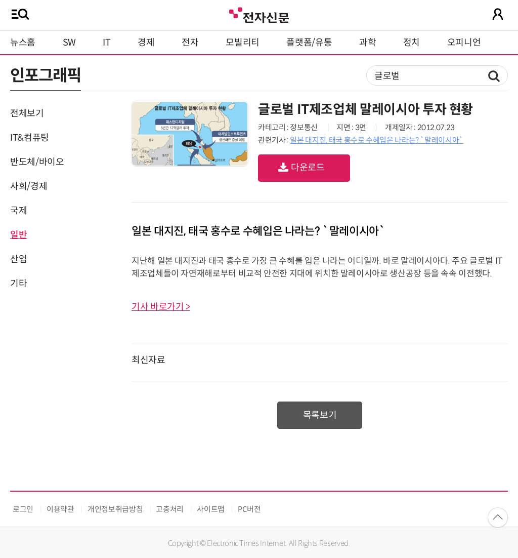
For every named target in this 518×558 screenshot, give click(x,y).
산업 (18, 259)
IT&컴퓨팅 (29, 137)
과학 (367, 42)
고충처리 (170, 509)
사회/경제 (28, 186)
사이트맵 (211, 509)
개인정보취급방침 (115, 509)
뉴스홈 (22, 42)
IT (106, 42)
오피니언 (464, 42)
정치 (411, 42)
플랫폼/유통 (309, 42)
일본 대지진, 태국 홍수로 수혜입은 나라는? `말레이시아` (376, 140)
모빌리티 (243, 42)
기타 (18, 283)
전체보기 (27, 113)
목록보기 (320, 415)
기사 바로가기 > (161, 306)
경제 (146, 42)
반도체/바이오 (37, 162)
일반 (18, 235)
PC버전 (249, 509)
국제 (18, 210)
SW (69, 42)
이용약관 (60, 509)
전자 (190, 42)
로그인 (23, 509)
